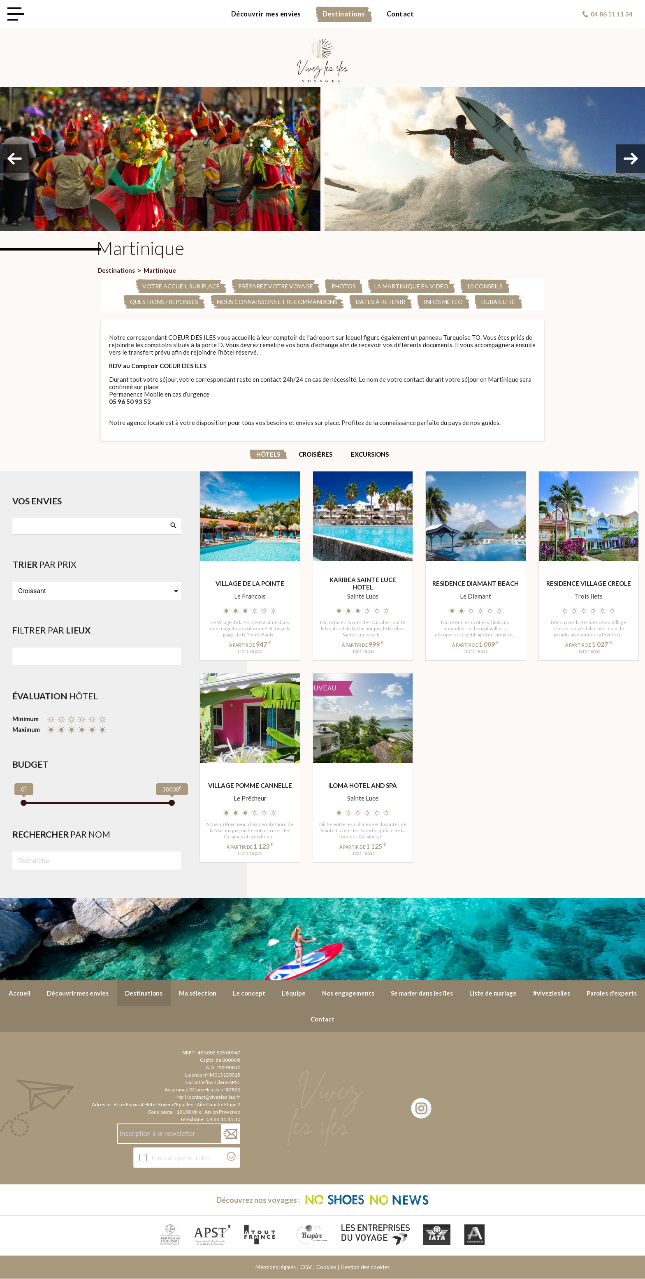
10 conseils (485, 286)
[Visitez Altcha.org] (231, 1158)
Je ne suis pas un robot (181, 1157)
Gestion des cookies (365, 1267)
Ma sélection (197, 993)
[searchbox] (21, 525)
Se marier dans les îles (422, 993)
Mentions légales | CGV (283, 1267)
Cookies (326, 1267)
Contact (400, 14)
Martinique (160, 270)
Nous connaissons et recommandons (277, 301)
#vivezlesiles (551, 993)
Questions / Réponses (164, 301)
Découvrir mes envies (266, 14)
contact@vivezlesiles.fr (214, 1097)
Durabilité (498, 301)
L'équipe (294, 993)
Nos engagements (348, 993)
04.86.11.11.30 (223, 1119)
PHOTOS (344, 286)
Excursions (370, 454)
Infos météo (443, 301)
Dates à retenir (380, 301)
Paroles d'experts (612, 993)
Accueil (19, 993)
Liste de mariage (493, 993)
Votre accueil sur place (181, 286)
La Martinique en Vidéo (411, 286)
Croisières (315, 454)
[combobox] (96, 526)
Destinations (343, 14)
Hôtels (268, 454)
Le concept (249, 993)
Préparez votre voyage (275, 286)
